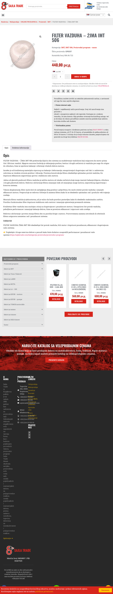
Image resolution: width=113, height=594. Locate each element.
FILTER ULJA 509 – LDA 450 (56, 286)
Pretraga (74, 6)
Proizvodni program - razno (85, 47)
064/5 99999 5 (98, 130)
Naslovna (4, 22)
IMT (49, 22)
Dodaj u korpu (80, 76)
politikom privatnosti (44, 591)
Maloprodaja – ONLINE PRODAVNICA (23, 22)
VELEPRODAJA (103, 86)
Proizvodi (42, 22)
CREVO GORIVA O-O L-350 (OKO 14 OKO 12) (101, 287)
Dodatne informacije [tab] (20, 148)
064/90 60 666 (82, 137)
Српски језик (93, 15)
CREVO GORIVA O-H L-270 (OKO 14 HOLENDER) (78, 287)
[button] (3, 15)
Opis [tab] (6, 148)
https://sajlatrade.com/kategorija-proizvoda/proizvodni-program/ (37, 235)
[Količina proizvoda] (60, 76)
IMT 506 (69, 47)
